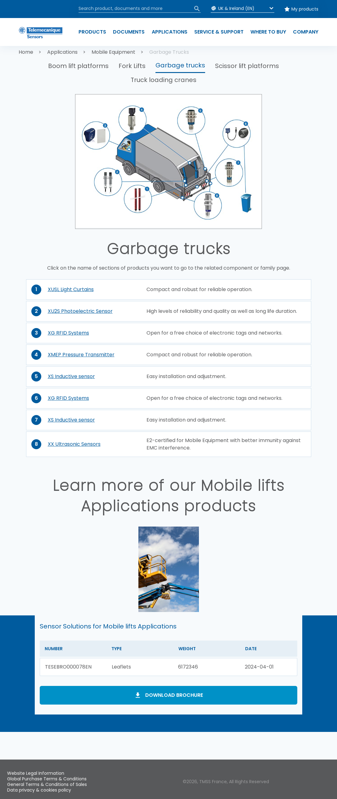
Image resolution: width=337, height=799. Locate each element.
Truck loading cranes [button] (163, 79)
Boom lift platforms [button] (78, 66)
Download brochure (174, 695)
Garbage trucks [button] (180, 65)
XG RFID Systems (68, 332)
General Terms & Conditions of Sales (47, 784)
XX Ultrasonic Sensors (74, 444)
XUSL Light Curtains (71, 289)
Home (26, 52)
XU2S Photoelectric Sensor (80, 311)
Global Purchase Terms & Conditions (47, 779)
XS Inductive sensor (71, 376)
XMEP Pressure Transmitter (81, 354)
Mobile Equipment (113, 52)
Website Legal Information (35, 773)
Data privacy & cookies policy (39, 790)
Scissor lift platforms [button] (247, 66)
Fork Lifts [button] (132, 66)
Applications (62, 52)
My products (304, 9)
